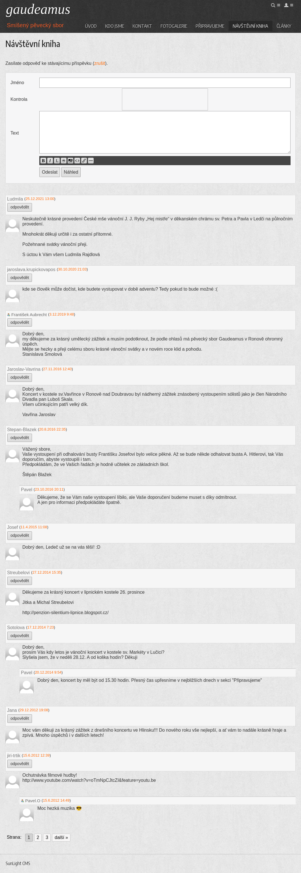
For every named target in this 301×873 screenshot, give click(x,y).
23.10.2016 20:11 (49, 489)
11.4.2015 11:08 (34, 527)
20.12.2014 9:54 (48, 672)
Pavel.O (30, 800)
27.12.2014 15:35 (46, 572)
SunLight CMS (18, 863)
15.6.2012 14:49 (56, 800)
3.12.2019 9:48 (61, 314)
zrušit (99, 63)
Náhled (71, 172)
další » (61, 837)
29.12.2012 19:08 (34, 710)
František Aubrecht (27, 314)
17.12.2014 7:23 (40, 627)
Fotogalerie (174, 26)
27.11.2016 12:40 (57, 369)
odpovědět (19, 207)
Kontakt (142, 26)
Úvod (91, 26)
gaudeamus (38, 9)
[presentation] (165, 99)
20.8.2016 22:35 (52, 429)
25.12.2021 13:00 (39, 199)
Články (284, 26)
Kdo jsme (114, 26)
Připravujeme (210, 26)
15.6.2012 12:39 (36, 755)
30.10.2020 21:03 (72, 269)
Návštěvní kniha (250, 26)
